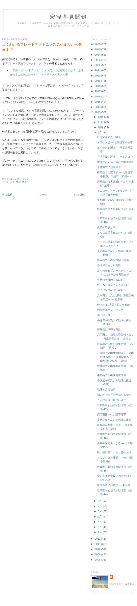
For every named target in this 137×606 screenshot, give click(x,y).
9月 (100, 132)
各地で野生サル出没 (109, 265)
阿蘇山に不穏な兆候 (109, 329)
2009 (98, 554)
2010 (98, 549)
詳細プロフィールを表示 (122, 584)
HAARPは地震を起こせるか (113, 304)
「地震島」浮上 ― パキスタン (115, 156)
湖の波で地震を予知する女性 (114, 394)
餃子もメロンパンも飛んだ (113, 284)
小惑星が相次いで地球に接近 (114, 419)
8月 (100, 500)
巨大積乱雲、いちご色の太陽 (114, 452)
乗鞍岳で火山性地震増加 (111, 375)
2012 (98, 538)
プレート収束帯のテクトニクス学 (27, 63)
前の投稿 (79, 194)
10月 (101, 127)
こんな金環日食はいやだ (111, 400)
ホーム (43, 194)
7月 (100, 506)
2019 (98, 80)
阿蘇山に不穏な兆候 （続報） (114, 260)
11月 (101, 122)
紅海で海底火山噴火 (109, 137)
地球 (18, 182)
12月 (101, 116)
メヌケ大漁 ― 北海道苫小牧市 (115, 142)
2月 (100, 532)
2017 (98, 91)
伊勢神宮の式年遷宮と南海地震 (115, 161)
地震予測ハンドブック (110, 309)
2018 (98, 86)
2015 (98, 101)
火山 (12, 182)
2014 (98, 106)
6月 (100, 511)
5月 (100, 516)
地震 (24, 182)
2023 (98, 59)
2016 (98, 96)
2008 (98, 559)
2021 (98, 70)
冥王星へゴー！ (106, 315)
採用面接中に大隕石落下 (111, 414)
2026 (98, 44)
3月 (100, 527)
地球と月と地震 (106, 389)
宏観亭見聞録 (68, 17)
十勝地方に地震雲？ (109, 167)
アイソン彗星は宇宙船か (111, 290)
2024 (98, 54)
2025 (98, 49)
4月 (100, 521)
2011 (98, 543)
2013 (98, 112)
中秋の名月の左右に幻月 (111, 279)
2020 (98, 75)
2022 (98, 65)
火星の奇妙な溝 (106, 227)
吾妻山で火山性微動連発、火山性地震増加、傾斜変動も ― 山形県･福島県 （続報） (115, 356)
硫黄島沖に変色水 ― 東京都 (113, 485)
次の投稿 (7, 194)
